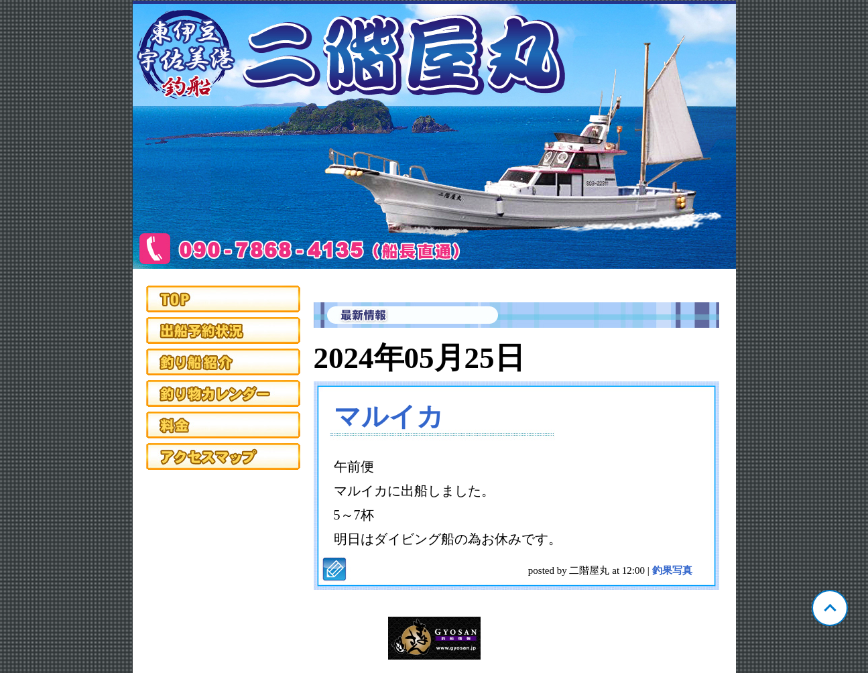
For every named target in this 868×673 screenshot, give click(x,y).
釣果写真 (672, 570)
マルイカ (389, 417)
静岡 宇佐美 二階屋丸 (434, 135)
